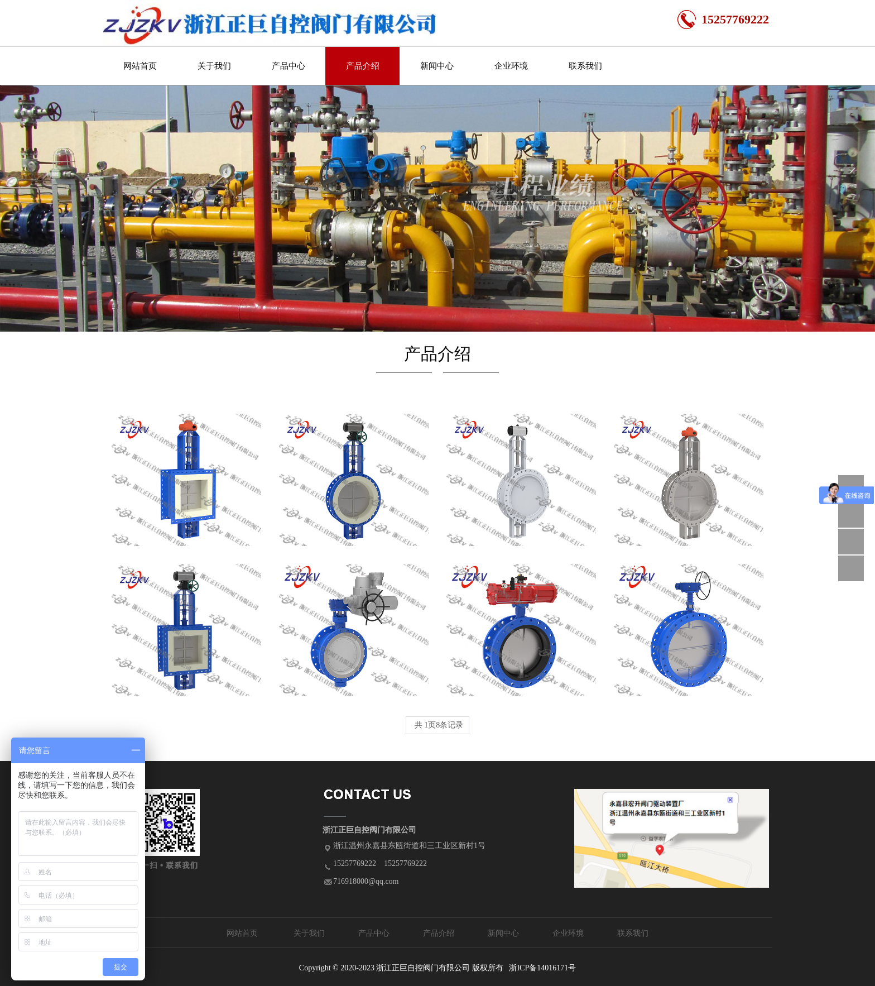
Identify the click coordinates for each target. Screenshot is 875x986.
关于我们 (214, 65)
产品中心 (288, 65)
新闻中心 (437, 65)
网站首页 (140, 65)
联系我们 (585, 65)
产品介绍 (362, 65)
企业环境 (511, 65)
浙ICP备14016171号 (542, 968)
